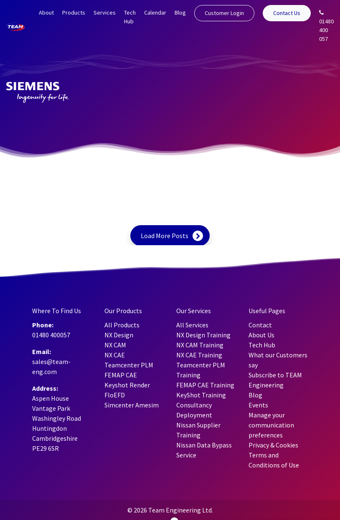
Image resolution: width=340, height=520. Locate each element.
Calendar (155, 12)
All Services (192, 325)
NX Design (118, 335)
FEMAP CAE (120, 375)
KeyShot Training (201, 395)
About (46, 12)
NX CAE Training (199, 355)
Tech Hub (130, 17)
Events (258, 405)
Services (105, 12)
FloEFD (114, 395)
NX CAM (115, 345)
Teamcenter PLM (128, 365)
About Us (261, 335)
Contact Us (286, 13)
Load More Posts (164, 235)
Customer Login (224, 13)
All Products (122, 325)
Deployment (194, 415)
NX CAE (114, 355)
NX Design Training (203, 335)
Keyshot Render (127, 385)
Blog (180, 12)
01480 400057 (51, 335)
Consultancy (194, 405)
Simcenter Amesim (131, 405)
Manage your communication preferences (271, 425)
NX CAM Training (199, 345)
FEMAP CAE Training (205, 385)
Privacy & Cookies (273, 445)
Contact (260, 325)
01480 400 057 (326, 26)
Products (73, 12)
